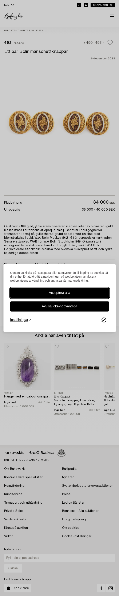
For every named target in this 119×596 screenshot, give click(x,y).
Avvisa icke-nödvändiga (59, 306)
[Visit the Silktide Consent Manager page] (104, 320)
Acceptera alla (59, 293)
